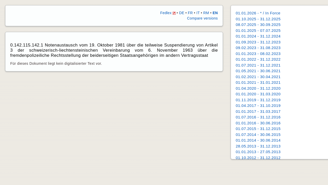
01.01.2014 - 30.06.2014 (258, 140)
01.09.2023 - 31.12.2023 (258, 42)
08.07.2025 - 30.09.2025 (258, 24)
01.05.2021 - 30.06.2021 (258, 71)
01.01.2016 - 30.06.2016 (258, 123)
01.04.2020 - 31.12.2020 (258, 88)
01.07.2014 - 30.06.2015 (258, 134)
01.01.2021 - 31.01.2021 (258, 82)
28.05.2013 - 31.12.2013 (258, 146)
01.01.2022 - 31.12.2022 (258, 59)
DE (181, 13)
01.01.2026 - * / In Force (258, 13)
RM (206, 13)
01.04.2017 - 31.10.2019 (258, 105)
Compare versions (202, 18)
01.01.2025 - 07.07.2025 (258, 30)
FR (190, 13)
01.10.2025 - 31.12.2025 (258, 19)
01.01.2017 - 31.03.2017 (258, 111)
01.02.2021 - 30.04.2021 (258, 77)
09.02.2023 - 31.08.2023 (258, 47)
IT (198, 13)
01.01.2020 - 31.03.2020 (258, 94)
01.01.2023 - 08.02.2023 (258, 53)
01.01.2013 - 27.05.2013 (258, 152)
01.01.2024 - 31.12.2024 (258, 36)
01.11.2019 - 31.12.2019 (258, 100)
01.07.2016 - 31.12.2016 (258, 117)
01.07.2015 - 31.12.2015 (258, 128)
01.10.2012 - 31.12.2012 (258, 157)
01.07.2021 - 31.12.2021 (258, 65)
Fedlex (168, 13)
